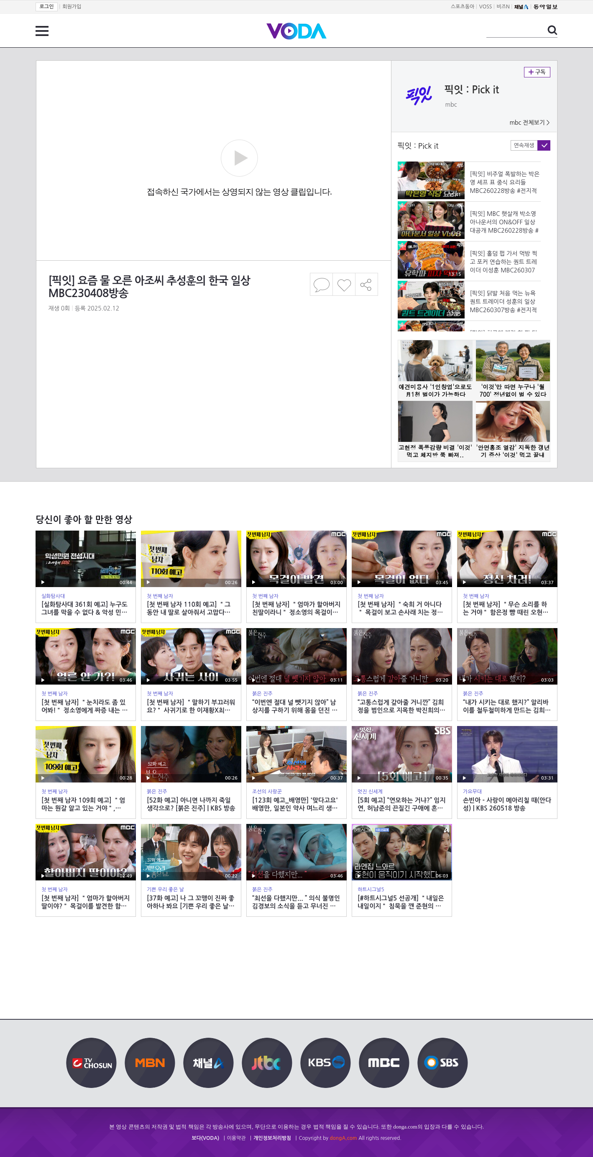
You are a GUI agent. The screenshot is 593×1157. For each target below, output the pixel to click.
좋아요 (343, 284)
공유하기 (366, 284)
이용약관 (236, 1138)
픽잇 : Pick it (472, 90)
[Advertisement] (213, 357)
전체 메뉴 (42, 31)
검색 (552, 30)
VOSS (485, 6)
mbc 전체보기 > (529, 123)
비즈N (503, 6)
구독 (537, 72)
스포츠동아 (462, 6)
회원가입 (71, 6)
